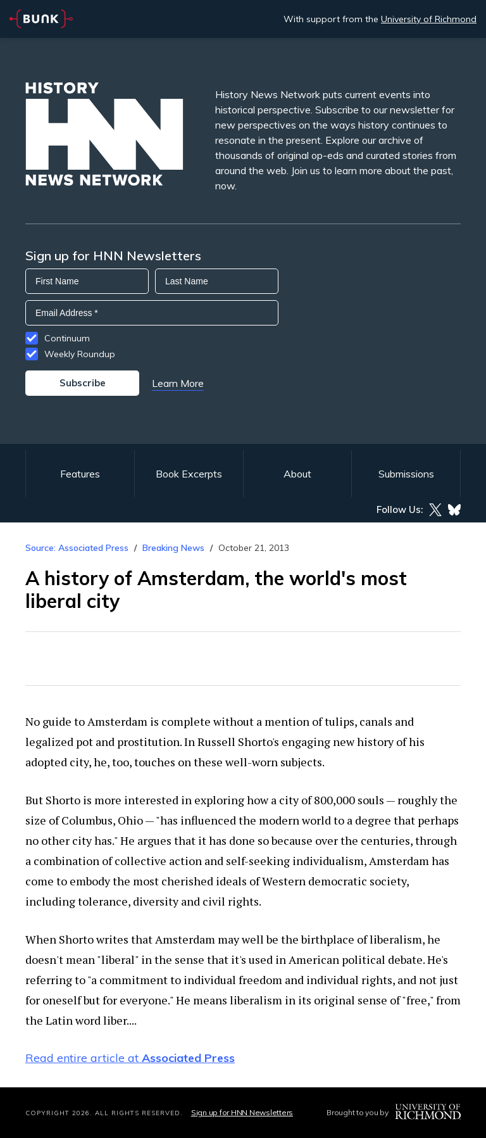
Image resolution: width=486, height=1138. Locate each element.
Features (80, 473)
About (297, 473)
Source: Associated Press (76, 547)
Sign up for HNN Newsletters (242, 1112)
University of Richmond (429, 19)
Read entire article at (130, 1058)
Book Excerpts (189, 473)
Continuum (67, 338)
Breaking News (173, 547)
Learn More (178, 383)
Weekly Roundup (79, 354)
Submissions (406, 473)
